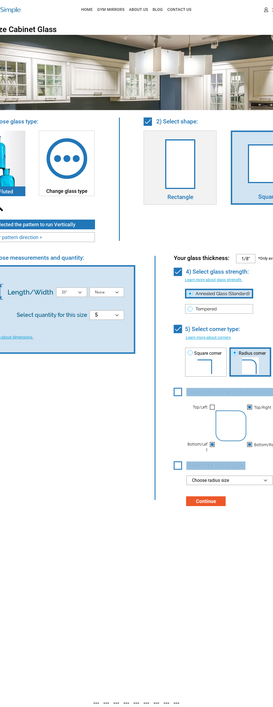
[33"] (71, 292)
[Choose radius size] (229, 480)
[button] (214, 280)
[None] (106, 292)
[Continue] (206, 501)
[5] (106, 315)
